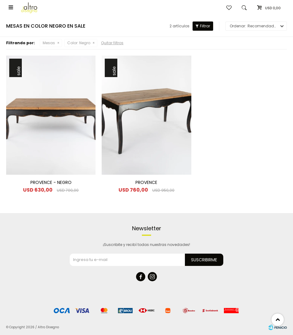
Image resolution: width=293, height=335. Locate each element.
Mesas (49, 42)
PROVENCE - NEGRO (51, 182)
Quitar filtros (112, 42)
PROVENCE (146, 182)
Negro (78, 42)
